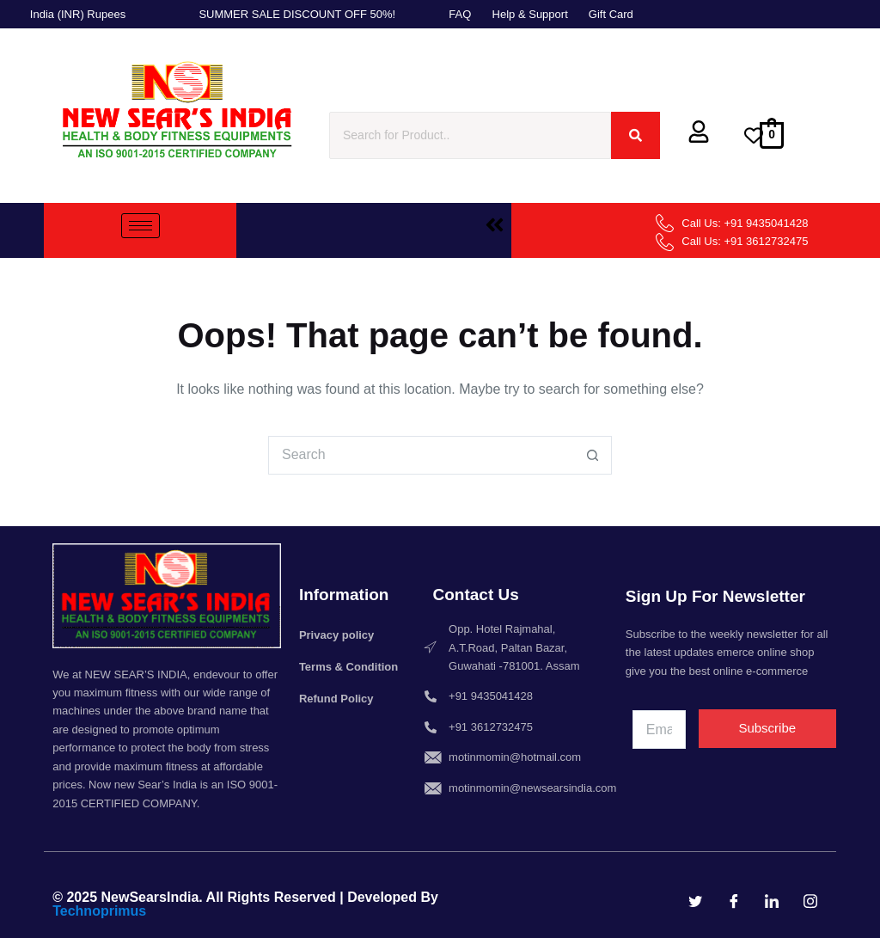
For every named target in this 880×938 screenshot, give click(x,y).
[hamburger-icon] (140, 225)
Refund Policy (336, 698)
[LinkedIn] (772, 901)
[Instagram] (810, 901)
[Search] (470, 135)
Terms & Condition (348, 666)
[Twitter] (695, 901)
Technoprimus (99, 911)
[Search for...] (420, 455)
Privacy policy (336, 634)
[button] (494, 226)
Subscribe (767, 727)
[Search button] (592, 455)
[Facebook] (734, 901)
